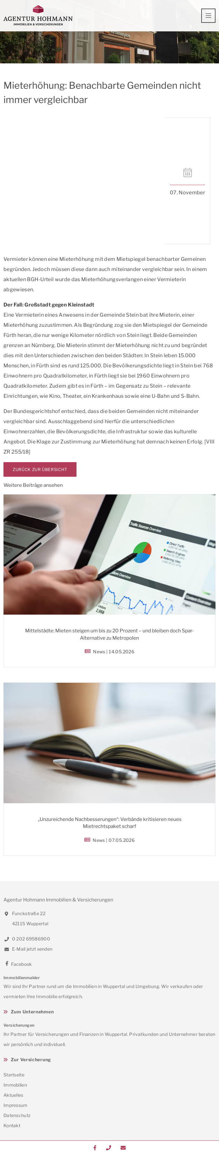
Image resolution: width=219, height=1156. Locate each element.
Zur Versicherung (31, 1059)
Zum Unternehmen (32, 1011)
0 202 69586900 (26, 938)
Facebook (17, 964)
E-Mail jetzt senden (27, 949)
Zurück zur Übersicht (40, 469)
